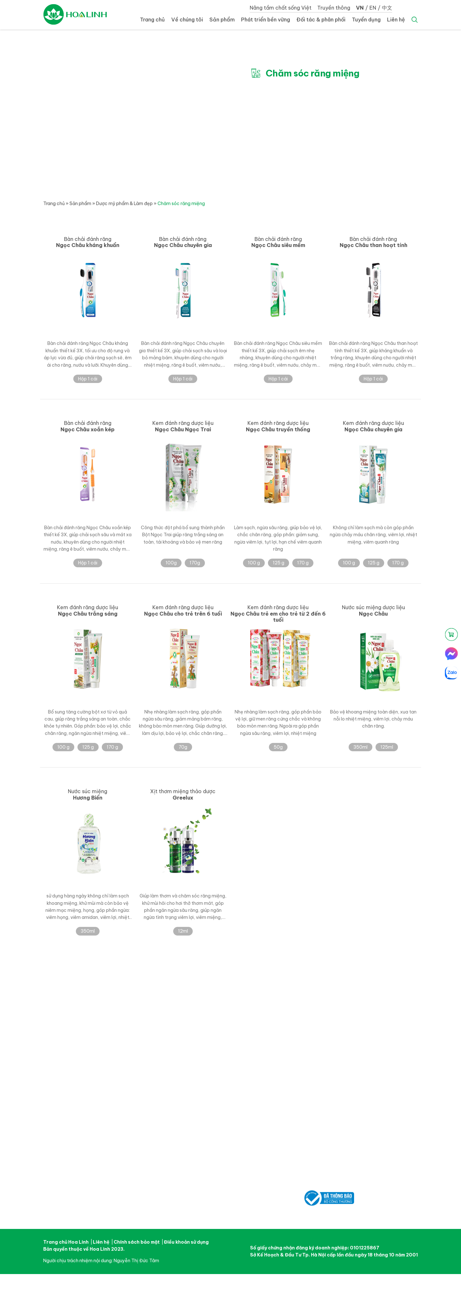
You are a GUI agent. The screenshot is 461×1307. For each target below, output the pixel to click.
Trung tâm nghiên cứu (179, 1027)
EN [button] (372, 7)
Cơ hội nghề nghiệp (372, 1027)
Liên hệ (396, 19)
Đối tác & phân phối (320, 19)
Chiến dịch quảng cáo (310, 1027)
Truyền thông (333, 7)
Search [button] (414, 20)
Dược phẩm (233, 1020)
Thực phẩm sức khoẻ (243, 1034)
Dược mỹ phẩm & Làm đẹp (124, 203)
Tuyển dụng (366, 19)
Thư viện (296, 1034)
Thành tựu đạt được (177, 1041)
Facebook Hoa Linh (51, 1205)
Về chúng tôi (187, 19)
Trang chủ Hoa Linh (66, 1242)
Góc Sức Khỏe (302, 1041)
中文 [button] (387, 7)
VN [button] (360, 7)
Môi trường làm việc (373, 1020)
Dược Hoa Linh (75, 14)
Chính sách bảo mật (137, 1242)
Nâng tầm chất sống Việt (280, 7)
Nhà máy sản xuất (175, 1034)
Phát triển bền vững (265, 19)
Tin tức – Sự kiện (304, 1020)
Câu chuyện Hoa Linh (178, 1020)
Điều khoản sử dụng (186, 1242)
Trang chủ (152, 19)
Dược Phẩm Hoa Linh (88, 1084)
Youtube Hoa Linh (72, 1205)
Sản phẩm (222, 19)
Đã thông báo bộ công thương (329, 1194)
